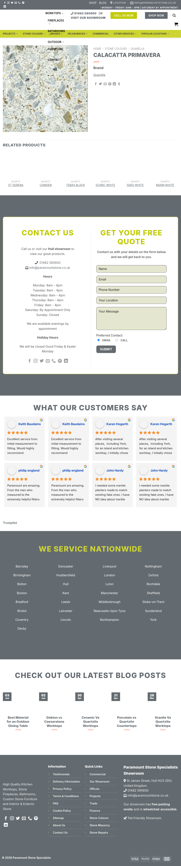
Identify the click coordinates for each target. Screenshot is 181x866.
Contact (54, 59)
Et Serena (16, 185)
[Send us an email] (16, 3)
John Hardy (115, 470)
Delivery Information (66, 781)
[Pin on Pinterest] (109, 84)
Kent (65, 593)
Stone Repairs (99, 832)
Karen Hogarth (117, 424)
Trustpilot (10, 523)
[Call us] (19, 3)
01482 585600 (84, 13)
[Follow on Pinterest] (23, 3)
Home (97, 48)
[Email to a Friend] (105, 84)
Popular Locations (155, 33)
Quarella (137, 48)
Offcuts (94, 788)
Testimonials (61, 774)
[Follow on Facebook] (5, 3)
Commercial (101, 33)
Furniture (55, 51)
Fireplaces (56, 22)
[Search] (174, 15)
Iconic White (105, 185)
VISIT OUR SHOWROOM (88, 17)
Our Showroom (100, 781)
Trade (93, 803)
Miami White (165, 185)
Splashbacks (78, 33)
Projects (10, 33)
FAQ (55, 803)
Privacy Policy (62, 788)
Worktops (54, 13)
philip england (28, 470)
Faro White (135, 185)
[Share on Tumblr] (119, 84)
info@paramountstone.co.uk (49, 268)
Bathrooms (56, 33)
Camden (46, 185)
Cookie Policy (62, 810)
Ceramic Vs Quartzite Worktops (91, 722)
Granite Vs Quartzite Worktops (163, 722)
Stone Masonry (100, 825)
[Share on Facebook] (95, 84)
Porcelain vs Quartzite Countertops (127, 722)
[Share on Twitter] (100, 84)
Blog (102, 2)
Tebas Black (75, 185)
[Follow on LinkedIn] (5, 6)
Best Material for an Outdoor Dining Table (18, 722)
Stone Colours (34, 33)
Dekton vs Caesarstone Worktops (54, 722)
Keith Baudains (29, 424)
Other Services (125, 33)
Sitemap (58, 818)
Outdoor (56, 42)
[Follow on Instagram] (8, 3)
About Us (59, 825)
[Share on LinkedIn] (114, 84)
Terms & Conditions (66, 796)
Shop (93, 2)
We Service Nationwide (90, 548)
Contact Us (60, 832)
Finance (95, 810)
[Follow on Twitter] (12, 3)
